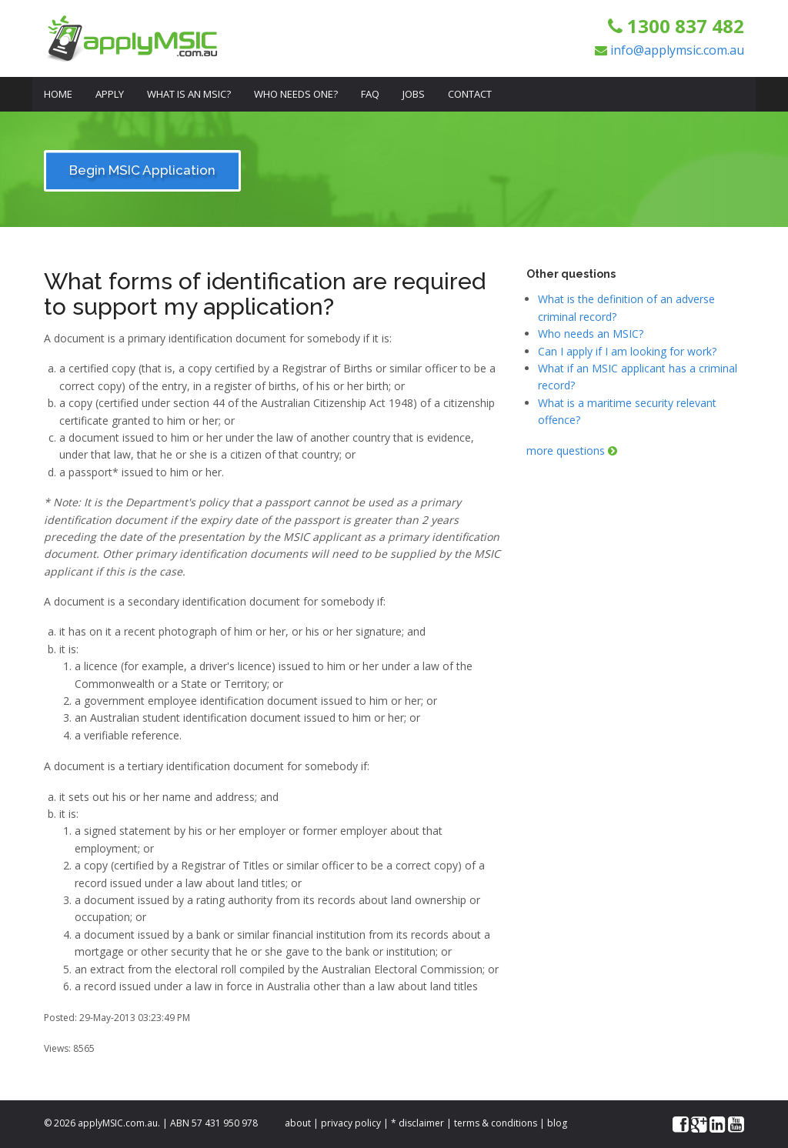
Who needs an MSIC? (590, 333)
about (298, 1123)
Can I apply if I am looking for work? (627, 351)
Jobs (413, 94)
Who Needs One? (296, 94)
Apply (109, 94)
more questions (571, 450)
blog (557, 1123)
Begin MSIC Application (142, 170)
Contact (470, 94)
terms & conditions (495, 1123)
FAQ (370, 94)
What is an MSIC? (189, 94)
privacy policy (351, 1123)
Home (58, 94)
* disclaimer (417, 1123)
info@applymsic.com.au (677, 50)
